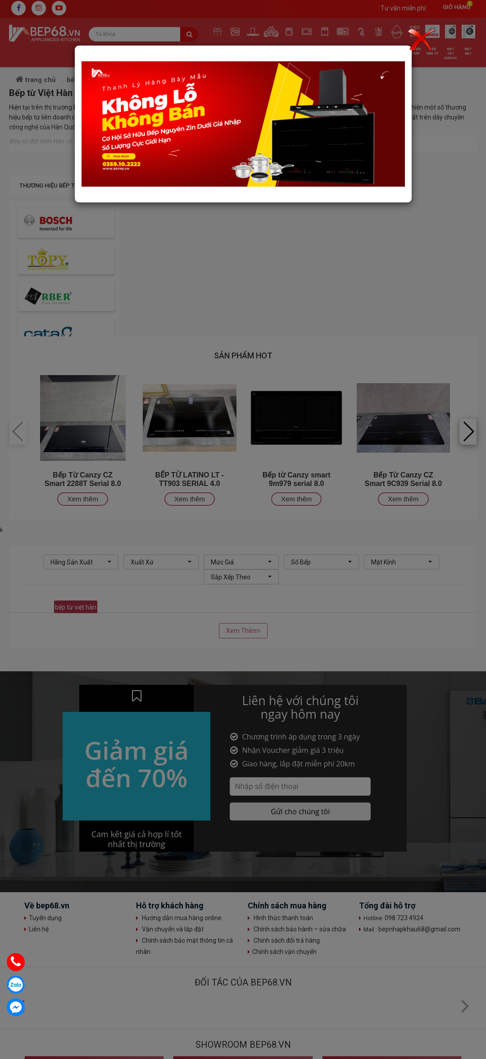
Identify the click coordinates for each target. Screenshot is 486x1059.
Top (470, 992)
